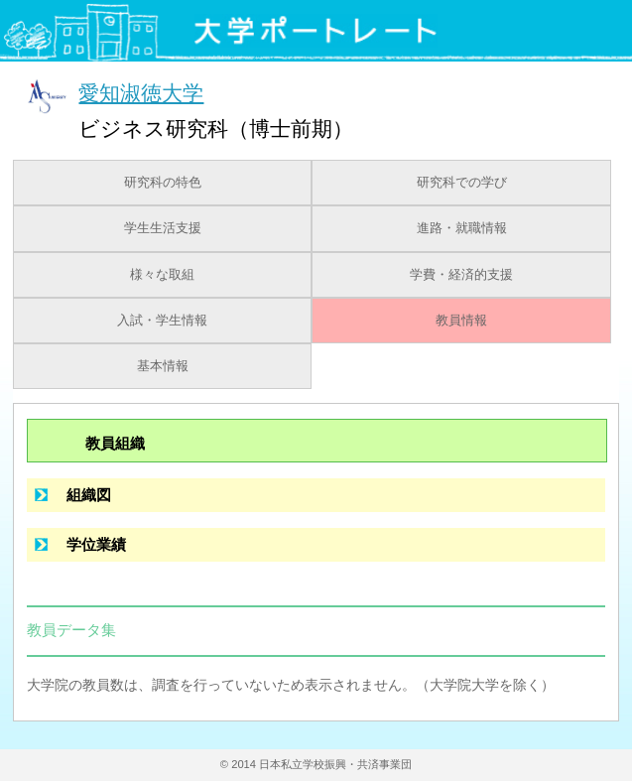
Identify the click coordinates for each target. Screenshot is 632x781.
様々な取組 (162, 275)
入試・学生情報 (162, 320)
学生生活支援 (162, 228)
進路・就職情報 (462, 228)
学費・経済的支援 (461, 275)
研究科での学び (462, 183)
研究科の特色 (162, 183)
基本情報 (163, 366)
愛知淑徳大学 (140, 92)
